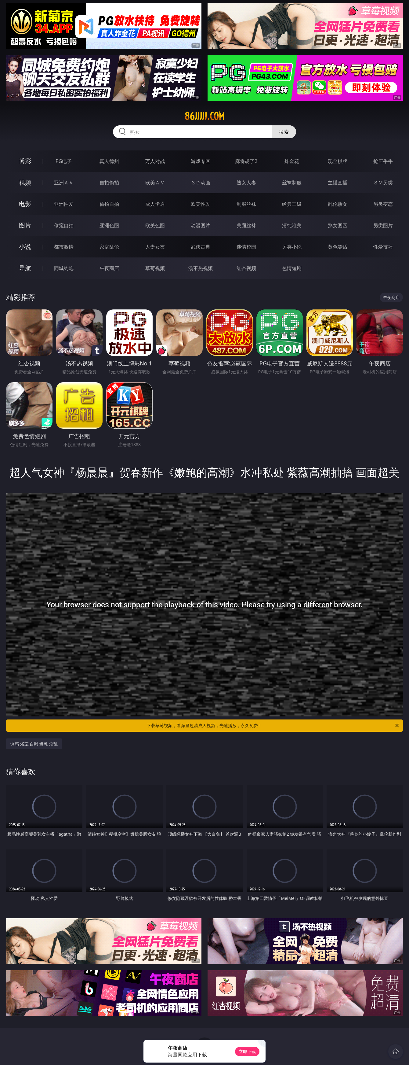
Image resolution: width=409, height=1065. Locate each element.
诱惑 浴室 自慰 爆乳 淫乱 (34, 744)
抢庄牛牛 (383, 161)
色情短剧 (292, 268)
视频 (25, 182)
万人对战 (155, 161)
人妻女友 (155, 246)
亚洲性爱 (64, 204)
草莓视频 (155, 268)
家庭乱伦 (109, 246)
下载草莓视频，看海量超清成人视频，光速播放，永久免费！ (273, 725)
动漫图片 (200, 225)
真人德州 (109, 161)
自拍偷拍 (109, 182)
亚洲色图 (109, 225)
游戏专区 (200, 161)
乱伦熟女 (337, 204)
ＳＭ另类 (383, 182)
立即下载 (247, 1051)
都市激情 (64, 246)
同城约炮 (64, 268)
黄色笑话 (337, 246)
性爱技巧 (383, 246)
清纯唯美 (292, 225)
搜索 (284, 131)
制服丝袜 (246, 204)
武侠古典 (200, 246)
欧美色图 (155, 225)
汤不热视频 (200, 268)
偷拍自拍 (109, 204)
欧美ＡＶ (155, 182)
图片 (25, 225)
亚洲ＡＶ (64, 182)
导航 (25, 268)
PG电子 (64, 161)
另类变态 (383, 204)
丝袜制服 (292, 182)
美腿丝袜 (246, 225)
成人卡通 (155, 204)
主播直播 (337, 182)
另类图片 (383, 225)
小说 (25, 246)
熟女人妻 (246, 182)
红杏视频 (246, 268)
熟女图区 (337, 225)
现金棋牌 (337, 161)
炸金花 (291, 161)
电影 (25, 204)
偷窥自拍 (64, 225)
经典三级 (292, 204)
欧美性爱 (200, 204)
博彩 (25, 161)
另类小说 (292, 246)
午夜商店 (109, 268)
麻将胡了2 (246, 161)
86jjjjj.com (204, 116)
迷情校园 (246, 246)
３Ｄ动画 (200, 182)
